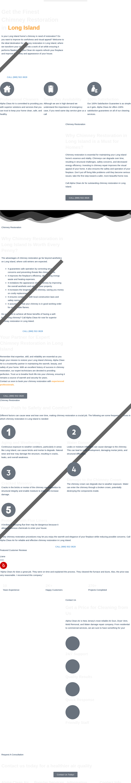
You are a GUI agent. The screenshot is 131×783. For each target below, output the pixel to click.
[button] (65, 1)
